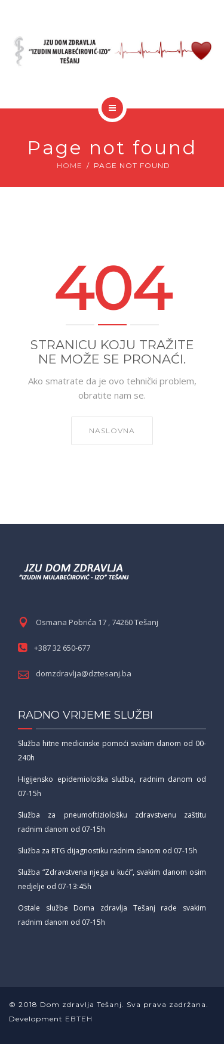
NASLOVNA (112, 430)
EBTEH (78, 1018)
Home (69, 165)
